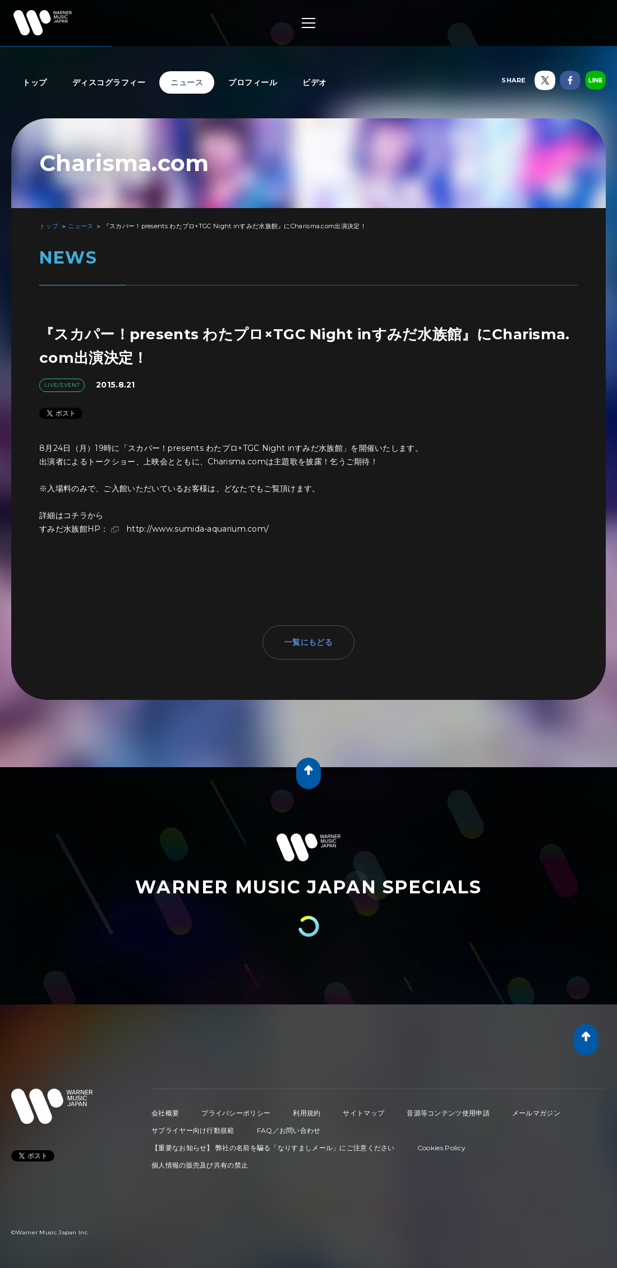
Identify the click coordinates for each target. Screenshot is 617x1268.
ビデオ (314, 82)
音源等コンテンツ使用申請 (448, 1113)
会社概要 (165, 1113)
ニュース (187, 82)
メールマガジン (536, 1113)
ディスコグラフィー (109, 82)
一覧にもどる (308, 642)
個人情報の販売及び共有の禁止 (199, 1165)
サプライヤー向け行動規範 (192, 1130)
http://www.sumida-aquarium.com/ (198, 529)
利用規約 (306, 1113)
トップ (34, 82)
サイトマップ (363, 1113)
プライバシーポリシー (235, 1113)
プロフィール (252, 82)
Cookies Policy (441, 1147)
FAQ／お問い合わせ (289, 1130)
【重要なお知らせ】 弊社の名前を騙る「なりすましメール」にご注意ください (273, 1147)
